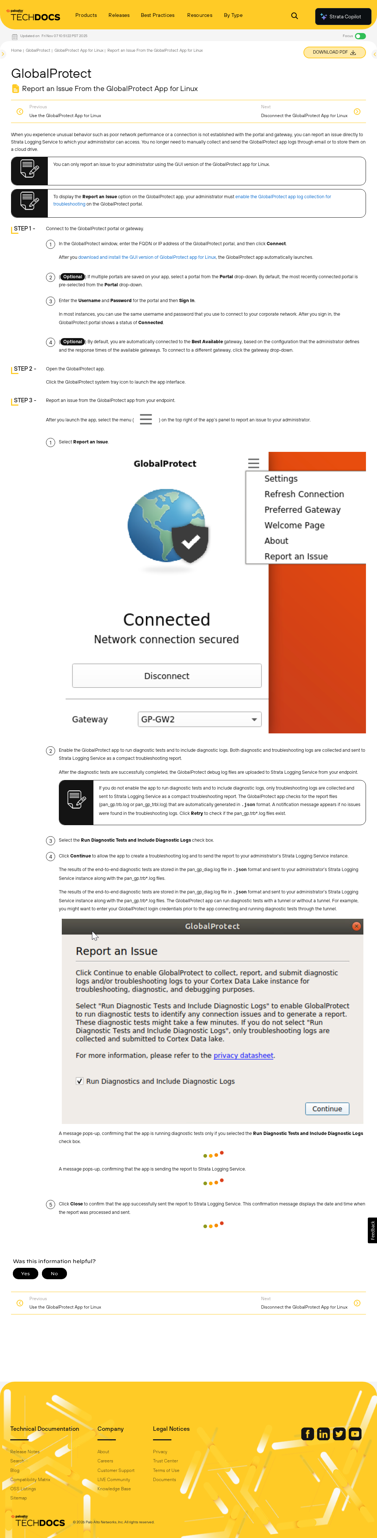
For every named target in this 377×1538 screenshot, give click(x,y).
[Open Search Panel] (294, 16)
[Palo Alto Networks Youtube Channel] (355, 1438)
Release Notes (25, 1451)
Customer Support (116, 1470)
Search (17, 1460)
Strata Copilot (340, 16)
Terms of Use (166, 1470)
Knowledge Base (114, 1488)
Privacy (160, 1451)
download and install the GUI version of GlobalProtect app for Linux (147, 257)
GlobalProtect (38, 50)
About (103, 1451)
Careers (105, 1460)
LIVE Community (113, 1479)
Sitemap (18, 1498)
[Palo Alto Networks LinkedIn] (324, 1438)
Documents (164, 1479)
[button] (372, 1230)
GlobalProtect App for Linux (78, 50)
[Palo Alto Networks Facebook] (308, 1438)
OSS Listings (23, 1488)
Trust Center (165, 1460)
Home (16, 50)
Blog (14, 1470)
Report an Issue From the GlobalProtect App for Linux (155, 50)
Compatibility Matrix (30, 1479)
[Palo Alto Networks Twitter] (340, 1438)
